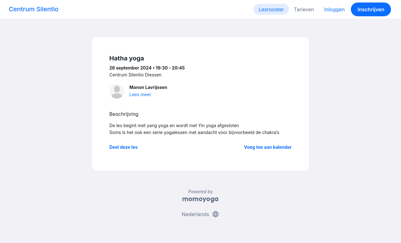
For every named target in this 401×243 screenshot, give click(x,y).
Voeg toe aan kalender (268, 147)
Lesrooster (271, 9)
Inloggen (334, 9)
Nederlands (200, 214)
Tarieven (304, 9)
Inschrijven (371, 9)
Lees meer (140, 94)
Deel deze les (123, 147)
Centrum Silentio (34, 9)
